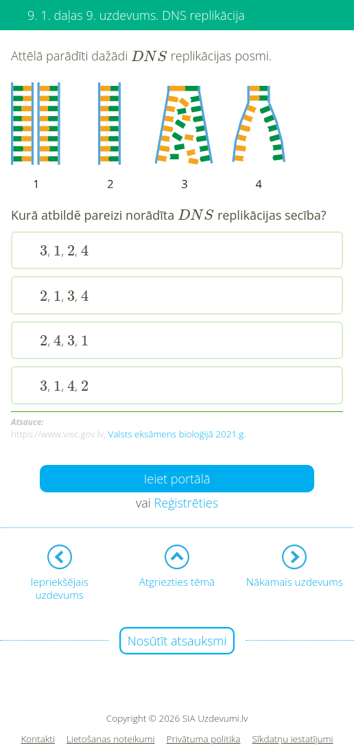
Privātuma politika (204, 739)
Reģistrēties (186, 502)
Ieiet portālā (177, 478)
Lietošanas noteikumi (111, 739)
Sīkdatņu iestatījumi (292, 739)
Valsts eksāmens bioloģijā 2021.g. (177, 434)
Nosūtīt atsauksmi (177, 640)
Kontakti (38, 739)
